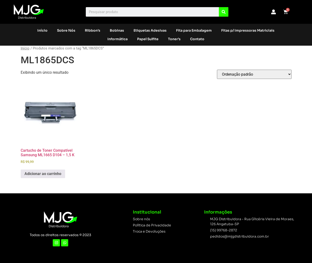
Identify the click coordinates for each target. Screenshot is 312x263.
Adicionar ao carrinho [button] (42, 173)
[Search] (223, 12)
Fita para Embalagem (194, 30)
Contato (197, 39)
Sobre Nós (66, 30)
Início (42, 30)
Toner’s (174, 39)
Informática (117, 39)
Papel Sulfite (147, 39)
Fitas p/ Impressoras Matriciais (247, 30)
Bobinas (117, 30)
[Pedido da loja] (254, 74)
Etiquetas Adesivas (150, 30)
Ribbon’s (92, 30)
